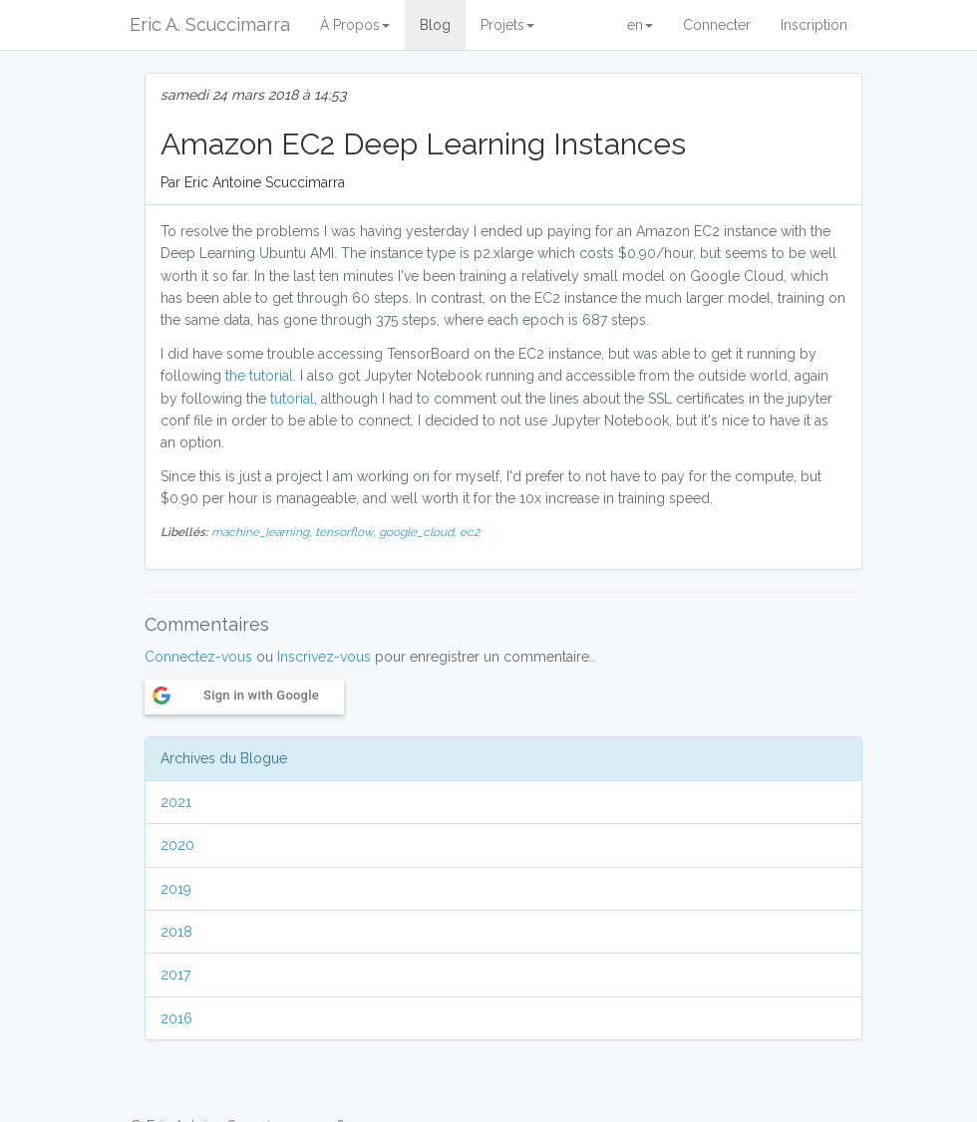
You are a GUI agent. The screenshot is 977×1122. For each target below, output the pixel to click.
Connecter (717, 25)
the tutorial (259, 376)
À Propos (355, 25)
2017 (175, 974)
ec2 (470, 532)
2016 (176, 1018)
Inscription (814, 25)
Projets (507, 25)
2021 (176, 802)
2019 (176, 889)
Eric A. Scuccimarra (210, 24)
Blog (435, 25)
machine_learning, (263, 532)
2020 (177, 845)
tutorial (292, 399)
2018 (176, 932)
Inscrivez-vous (324, 657)
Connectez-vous (198, 657)
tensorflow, (347, 532)
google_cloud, (419, 532)
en (640, 25)
